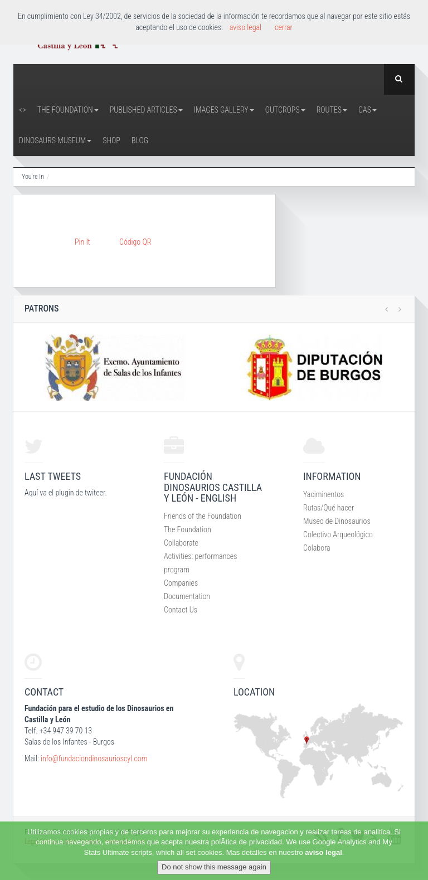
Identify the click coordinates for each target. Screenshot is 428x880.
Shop (111, 140)
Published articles (146, 109)
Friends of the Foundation (202, 516)
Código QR (135, 241)
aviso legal (323, 852)
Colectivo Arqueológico (338, 534)
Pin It (82, 241)
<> (22, 109)
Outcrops (285, 109)
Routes (332, 109)
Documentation (187, 596)
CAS (367, 109)
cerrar (284, 27)
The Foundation (68, 109)
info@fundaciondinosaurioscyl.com (94, 758)
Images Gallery (224, 109)
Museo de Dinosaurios (337, 521)
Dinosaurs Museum (55, 140)
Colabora (316, 547)
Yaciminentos (323, 494)
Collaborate (181, 542)
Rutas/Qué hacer (328, 507)
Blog (140, 140)
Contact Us (180, 609)
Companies (181, 582)
